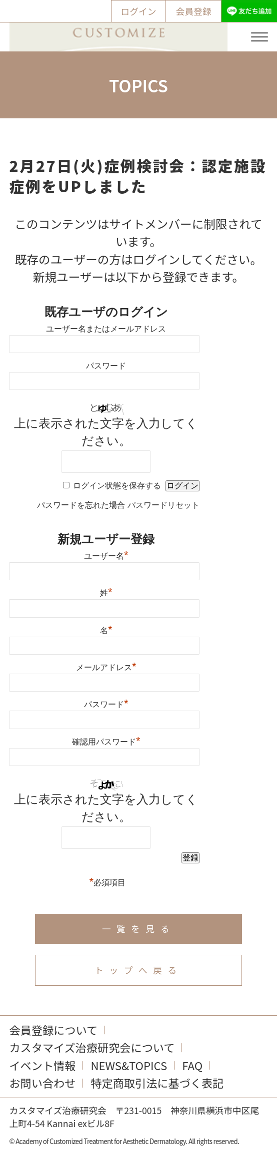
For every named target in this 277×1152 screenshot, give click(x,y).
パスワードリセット (164, 505)
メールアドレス (106, 666)
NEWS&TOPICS (128, 1065)
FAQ (192, 1065)
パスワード (106, 366)
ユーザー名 (106, 554)
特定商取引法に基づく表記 (157, 1083)
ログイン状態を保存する (117, 485)
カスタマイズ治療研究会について (91, 1047)
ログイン (138, 10)
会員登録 (194, 10)
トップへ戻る (138, 969)
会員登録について (53, 1030)
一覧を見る (138, 928)
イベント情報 (42, 1065)
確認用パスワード (106, 740)
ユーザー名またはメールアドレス (106, 329)
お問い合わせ (42, 1083)
